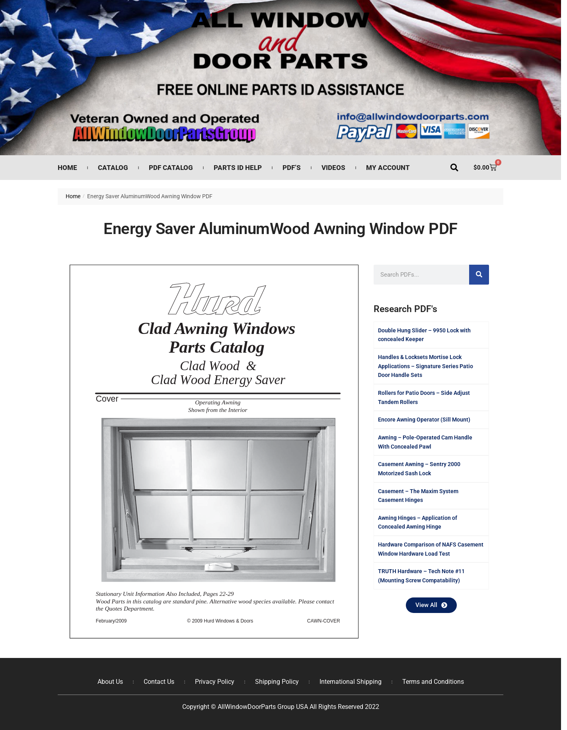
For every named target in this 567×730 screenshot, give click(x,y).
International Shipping (351, 681)
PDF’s (292, 168)
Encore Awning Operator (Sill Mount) (424, 419)
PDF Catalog (171, 168)
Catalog (113, 168)
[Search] (479, 275)
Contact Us (159, 681)
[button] (454, 168)
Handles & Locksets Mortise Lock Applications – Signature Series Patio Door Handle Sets (425, 366)
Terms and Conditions (433, 681)
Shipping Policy (277, 681)
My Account (388, 168)
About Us (110, 681)
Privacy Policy (214, 681)
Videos (333, 168)
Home (67, 168)
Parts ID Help (238, 168)
